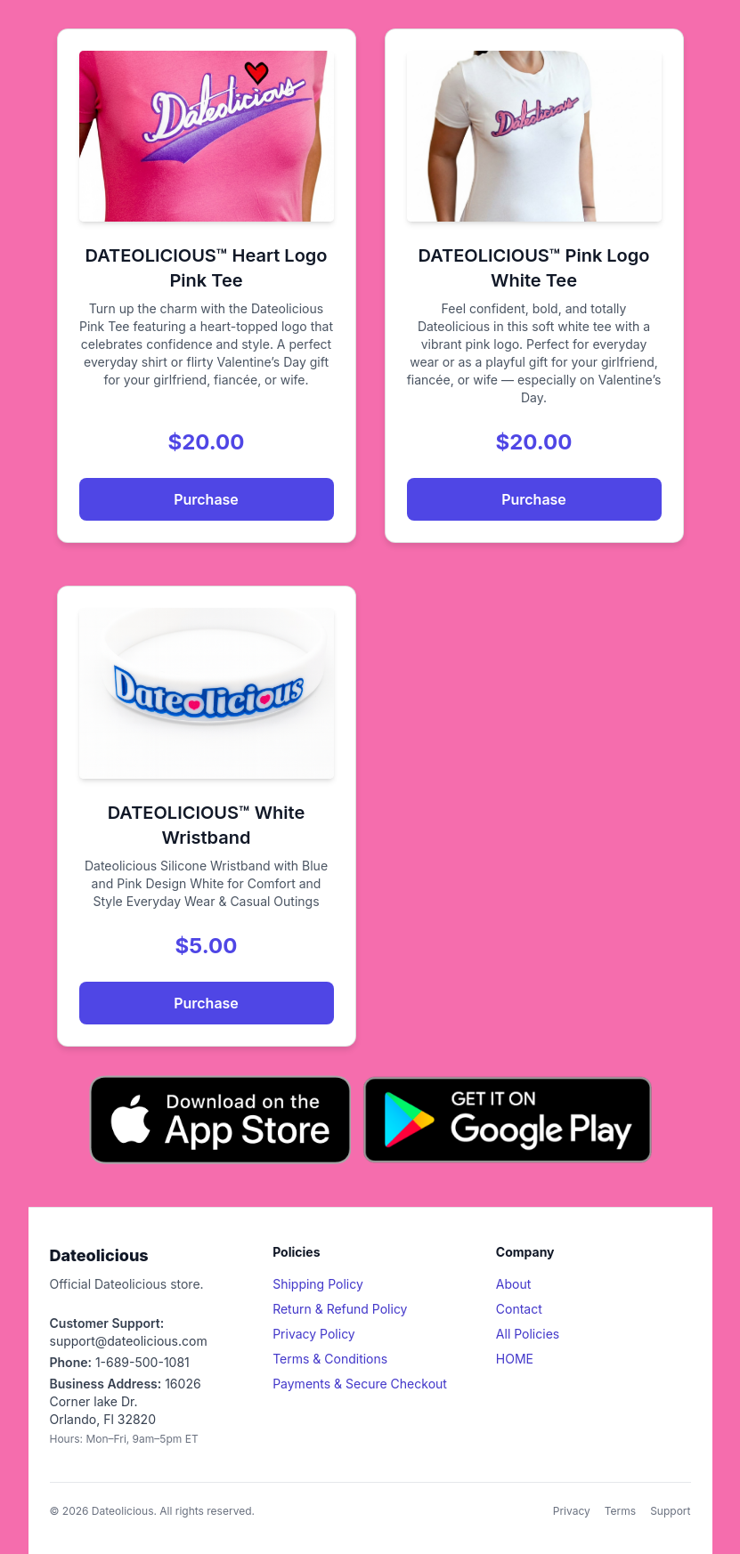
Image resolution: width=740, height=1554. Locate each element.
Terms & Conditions (329, 1358)
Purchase (206, 499)
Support (670, 1511)
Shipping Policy (317, 1283)
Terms (620, 1511)
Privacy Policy (313, 1333)
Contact (519, 1308)
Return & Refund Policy (339, 1308)
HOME (514, 1358)
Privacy (571, 1511)
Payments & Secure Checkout (359, 1383)
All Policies (527, 1333)
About (513, 1283)
